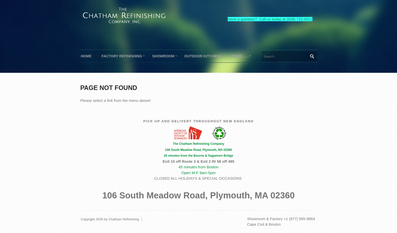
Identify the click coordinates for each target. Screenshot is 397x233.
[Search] (289, 57)
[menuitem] (121, 56)
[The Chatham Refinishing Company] (124, 15)
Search (311, 56)
